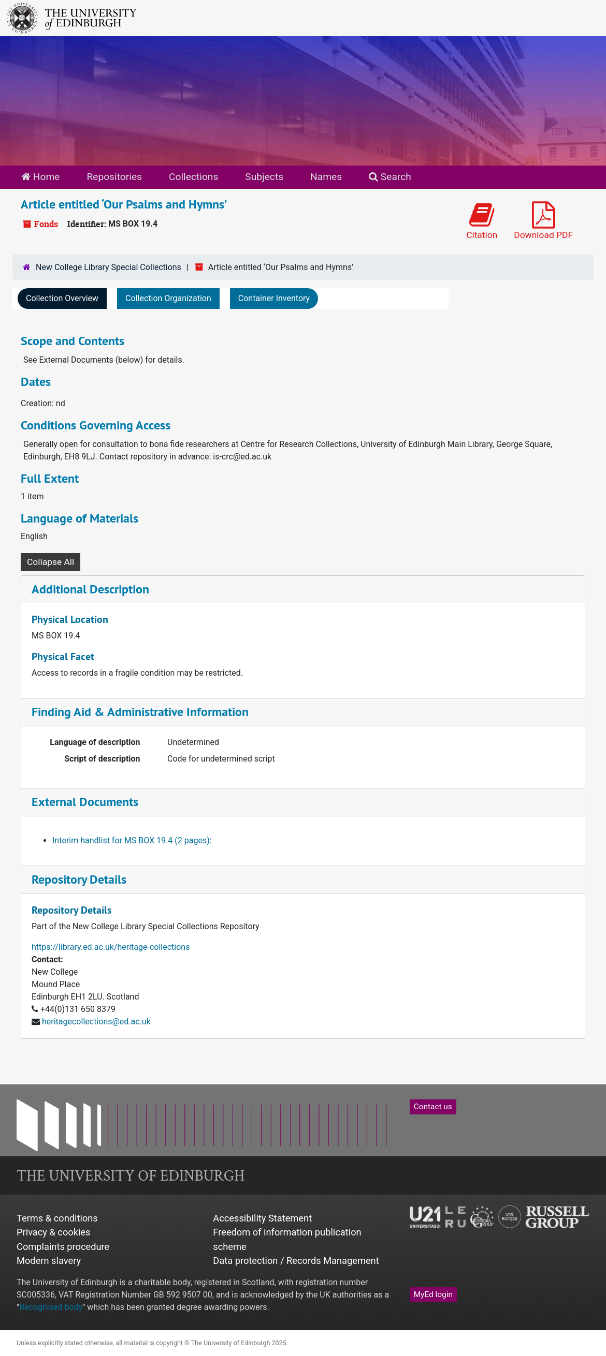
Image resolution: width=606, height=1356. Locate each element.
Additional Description (90, 589)
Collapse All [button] (50, 562)
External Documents (85, 802)
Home (40, 177)
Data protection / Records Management (296, 1260)
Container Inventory (274, 298)
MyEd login (433, 1294)
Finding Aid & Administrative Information (140, 712)
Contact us (433, 1106)
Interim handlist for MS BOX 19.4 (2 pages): (132, 840)
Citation (481, 220)
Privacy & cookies (54, 1232)
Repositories (114, 177)
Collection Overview (62, 298)
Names (326, 177)
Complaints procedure (63, 1246)
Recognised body (50, 1307)
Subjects (264, 177)
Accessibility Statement (262, 1218)
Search (390, 177)
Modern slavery (49, 1260)
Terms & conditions (57, 1218)
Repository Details (79, 879)
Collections (193, 177)
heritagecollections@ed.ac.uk (96, 1021)
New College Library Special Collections (108, 267)
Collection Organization (168, 298)
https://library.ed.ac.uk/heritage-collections (111, 947)
